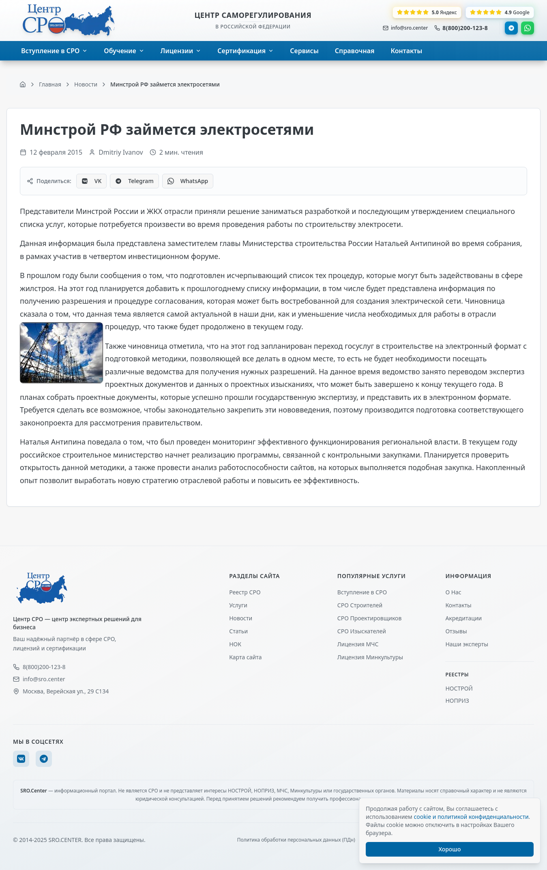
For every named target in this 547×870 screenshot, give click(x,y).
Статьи (238, 631)
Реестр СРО (244, 592)
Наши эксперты (466, 644)
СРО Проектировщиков (369, 618)
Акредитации (463, 618)
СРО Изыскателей (361, 631)
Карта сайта (245, 657)
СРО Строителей (359, 605)
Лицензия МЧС (358, 644)
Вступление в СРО (362, 592)
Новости (240, 618)
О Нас (453, 592)
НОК (235, 644)
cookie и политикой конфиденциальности (471, 816)
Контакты (458, 605)
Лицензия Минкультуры (370, 657)
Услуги (238, 605)
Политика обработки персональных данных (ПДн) (296, 840)
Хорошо (450, 849)
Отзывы (456, 631)
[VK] (21, 759)
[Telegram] (44, 759)
